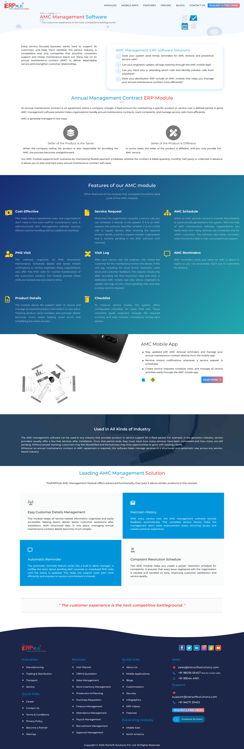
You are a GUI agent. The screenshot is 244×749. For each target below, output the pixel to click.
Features (149, 5)
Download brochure (192, 719)
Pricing (166, 5)
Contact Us (197, 5)
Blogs (180, 5)
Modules (110, 5)
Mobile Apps (129, 5)
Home (42, 13)
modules (51, 13)
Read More (212, 379)
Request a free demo (223, 5)
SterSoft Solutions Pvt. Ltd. (121, 745)
